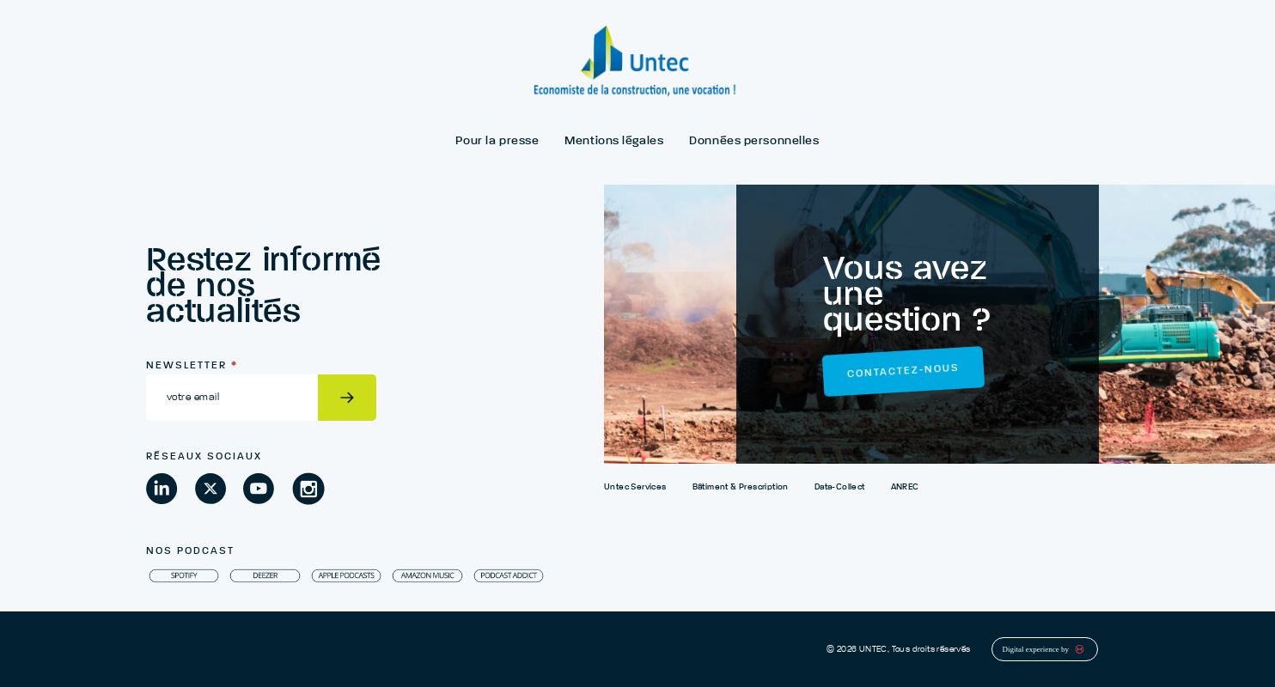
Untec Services (635, 487)
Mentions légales (613, 141)
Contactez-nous (903, 371)
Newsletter (192, 366)
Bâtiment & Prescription (740, 487)
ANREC (905, 487)
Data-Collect (839, 487)
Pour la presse (497, 141)
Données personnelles (754, 141)
